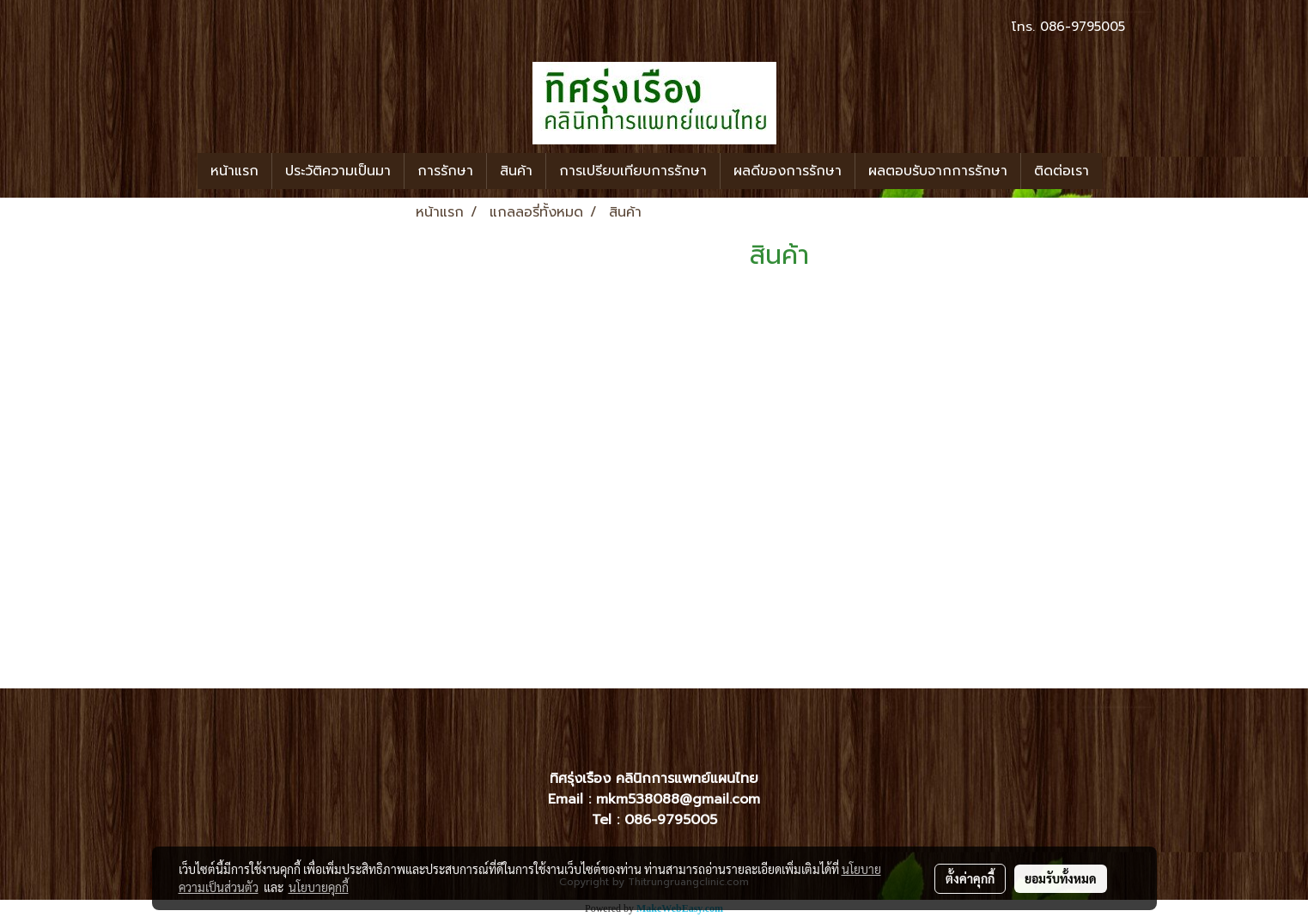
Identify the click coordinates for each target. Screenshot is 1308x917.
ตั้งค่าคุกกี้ (970, 878)
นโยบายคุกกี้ (319, 887)
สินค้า (516, 171)
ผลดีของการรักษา (787, 171)
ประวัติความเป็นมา (338, 171)
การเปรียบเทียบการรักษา (633, 171)
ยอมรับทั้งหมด (1061, 878)
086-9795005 (1082, 26)
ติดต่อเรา (1061, 171)
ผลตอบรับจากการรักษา (937, 171)
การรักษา (445, 171)
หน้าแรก (234, 171)
